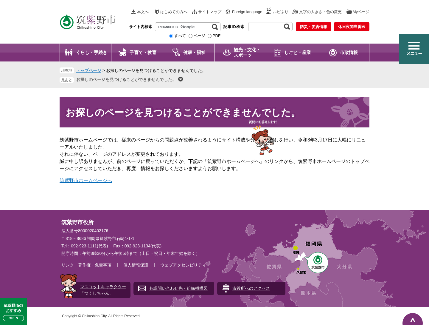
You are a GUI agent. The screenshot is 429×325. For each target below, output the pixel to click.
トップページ (88, 70)
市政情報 (349, 52)
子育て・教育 (143, 52)
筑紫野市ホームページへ (86, 180)
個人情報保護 (135, 265)
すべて (180, 35)
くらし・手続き (91, 52)
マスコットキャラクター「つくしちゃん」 (103, 289)
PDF (216, 35)
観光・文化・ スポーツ (247, 52)
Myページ (361, 12)
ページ (199, 35)
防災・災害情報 (313, 26)
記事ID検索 (234, 26)
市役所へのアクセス (251, 288)
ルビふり (280, 12)
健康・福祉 (194, 52)
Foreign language (247, 12)
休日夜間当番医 (351, 26)
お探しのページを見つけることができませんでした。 (126, 79)
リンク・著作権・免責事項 (86, 265)
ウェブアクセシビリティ (183, 265)
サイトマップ (209, 12)
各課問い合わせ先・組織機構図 (178, 288)
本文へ (143, 12)
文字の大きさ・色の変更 (320, 12)
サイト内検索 (140, 26)
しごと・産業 (297, 52)
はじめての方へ (173, 12)
